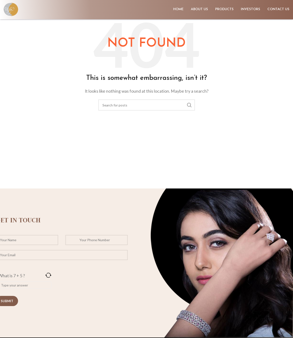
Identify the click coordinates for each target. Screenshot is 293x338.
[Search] (146, 105)
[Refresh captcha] (33, 275)
